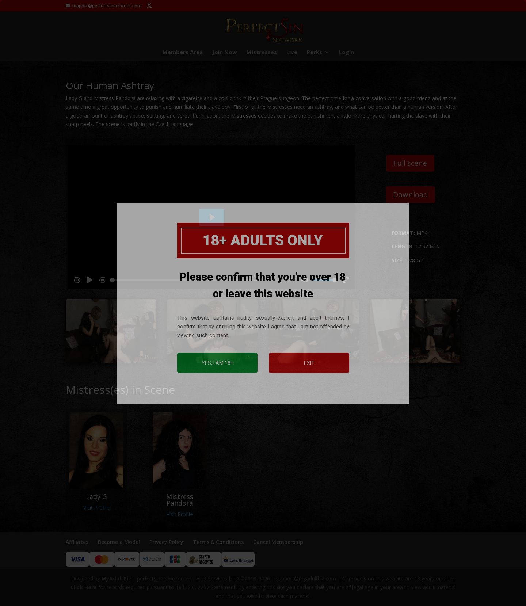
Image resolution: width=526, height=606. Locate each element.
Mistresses (262, 52)
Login (346, 52)
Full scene (410, 163)
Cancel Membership (278, 541)
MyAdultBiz (116, 578)
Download (410, 194)
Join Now (224, 52)
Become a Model (119, 541)
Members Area (183, 52)
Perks (314, 52)
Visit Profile (96, 507)
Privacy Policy (166, 541)
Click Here (83, 587)
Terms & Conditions (218, 541)
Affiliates (77, 541)
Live (291, 52)
